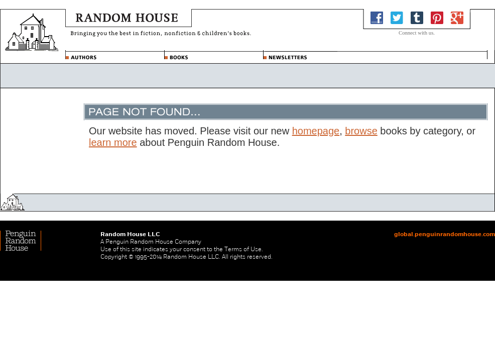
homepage (316, 130)
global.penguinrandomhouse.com (444, 234)
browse (361, 130)
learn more (113, 142)
